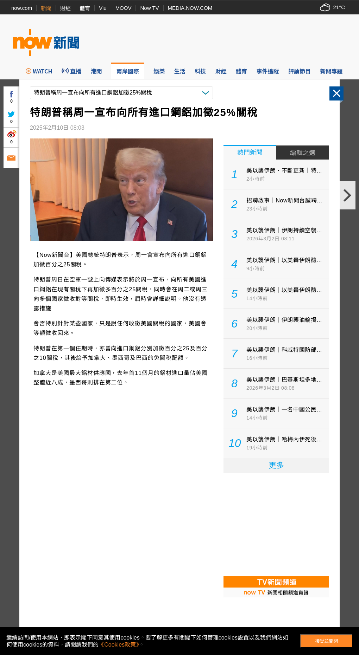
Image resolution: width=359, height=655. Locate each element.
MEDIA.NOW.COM (190, 8)
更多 (276, 465)
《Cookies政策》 (119, 645)
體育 (85, 8)
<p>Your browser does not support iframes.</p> (276, 524)
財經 (65, 8)
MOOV (123, 8)
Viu (102, 8)
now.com (21, 8)
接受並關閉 (326, 641)
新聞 (46, 8)
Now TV (149, 8)
